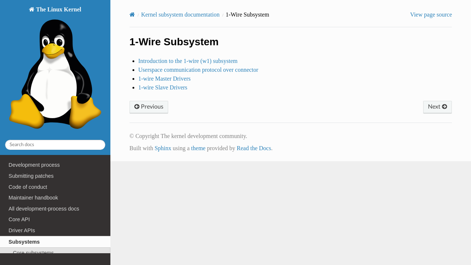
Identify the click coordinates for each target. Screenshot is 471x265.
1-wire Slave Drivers (162, 87)
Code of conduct (27, 187)
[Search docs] (55, 144)
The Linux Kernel (55, 69)
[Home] (132, 14)
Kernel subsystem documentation (180, 14)
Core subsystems (33, 253)
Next (437, 107)
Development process (34, 165)
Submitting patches (30, 176)
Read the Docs (254, 148)
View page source (431, 14)
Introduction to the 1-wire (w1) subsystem (188, 61)
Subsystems (24, 242)
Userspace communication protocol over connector (198, 70)
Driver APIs (21, 230)
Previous (148, 107)
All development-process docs (43, 209)
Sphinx (163, 148)
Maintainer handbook (33, 198)
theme (198, 148)
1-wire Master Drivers (164, 78)
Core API (19, 219)
